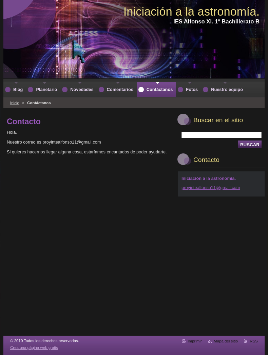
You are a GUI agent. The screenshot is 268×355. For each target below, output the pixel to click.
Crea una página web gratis (34, 347)
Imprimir (195, 341)
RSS (254, 341)
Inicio (14, 103)
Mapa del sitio (226, 341)
